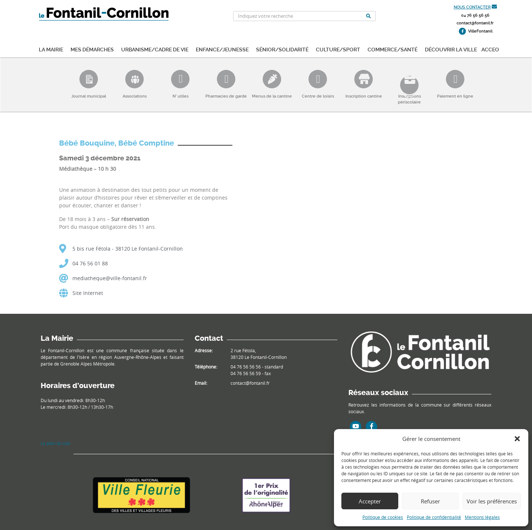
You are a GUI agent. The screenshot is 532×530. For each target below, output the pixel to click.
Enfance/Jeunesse (222, 49)
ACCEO (490, 49)
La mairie (51, 49)
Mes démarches (92, 49)
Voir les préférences (492, 501)
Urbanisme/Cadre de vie (154, 49)
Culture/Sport (338, 49)
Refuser (430, 501)
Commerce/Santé (392, 49)
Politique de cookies (382, 517)
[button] (517, 438)
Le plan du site (55, 443)
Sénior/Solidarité (282, 49)
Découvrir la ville (451, 49)
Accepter (370, 501)
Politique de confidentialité (434, 517)
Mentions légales (482, 517)
